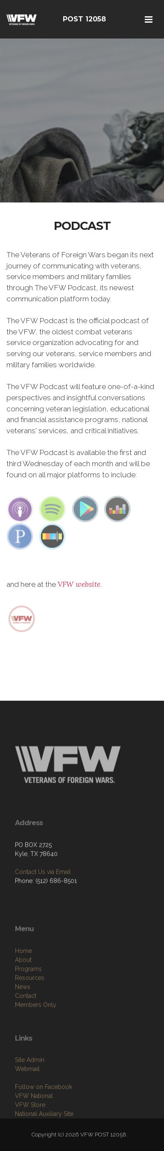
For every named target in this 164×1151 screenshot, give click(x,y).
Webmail (27, 1094)
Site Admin (29, 1085)
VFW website (79, 584)
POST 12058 (84, 19)
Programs (28, 996)
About (23, 987)
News (22, 1014)
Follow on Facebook (43, 1112)
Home (23, 979)
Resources (29, 1005)
